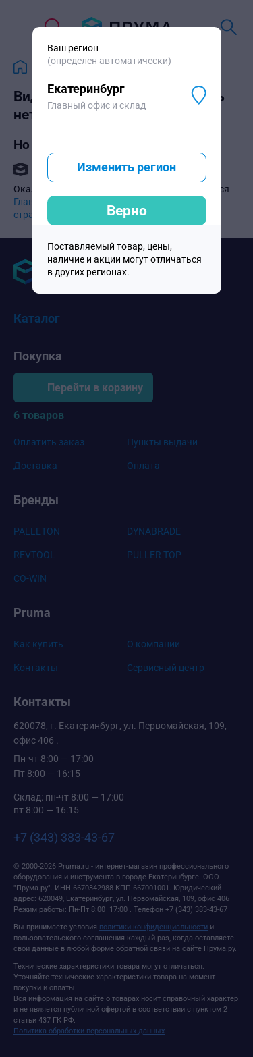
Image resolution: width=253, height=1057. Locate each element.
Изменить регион (126, 167)
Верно (127, 210)
